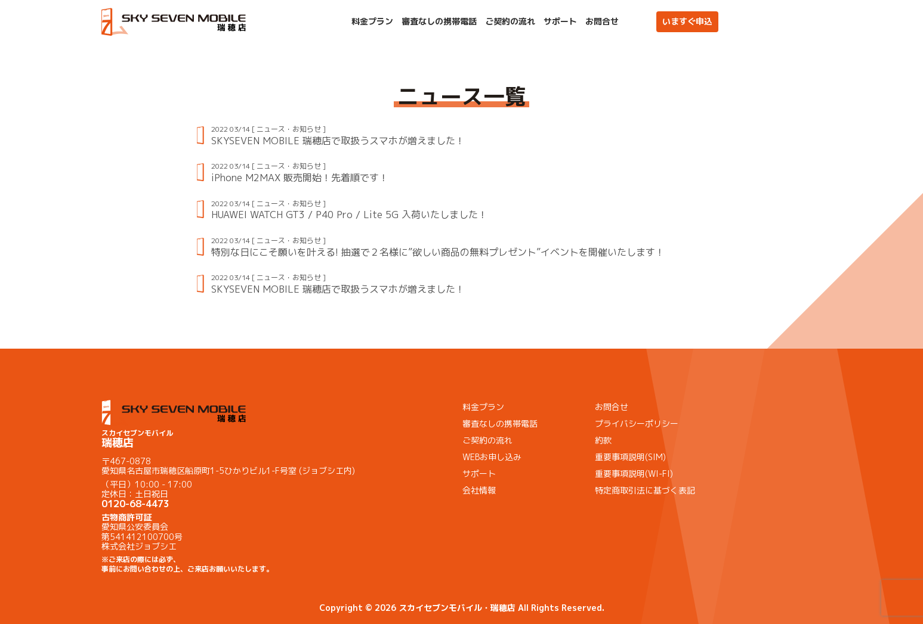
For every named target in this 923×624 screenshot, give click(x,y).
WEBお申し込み (491, 456)
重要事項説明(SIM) (630, 456)
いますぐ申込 (687, 21)
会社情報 (479, 490)
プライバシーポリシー (636, 423)
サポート (560, 21)
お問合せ (602, 21)
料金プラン (372, 21)
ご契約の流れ (510, 21)
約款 (603, 440)
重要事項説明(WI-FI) (634, 473)
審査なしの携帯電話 (439, 21)
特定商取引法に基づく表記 (645, 490)
